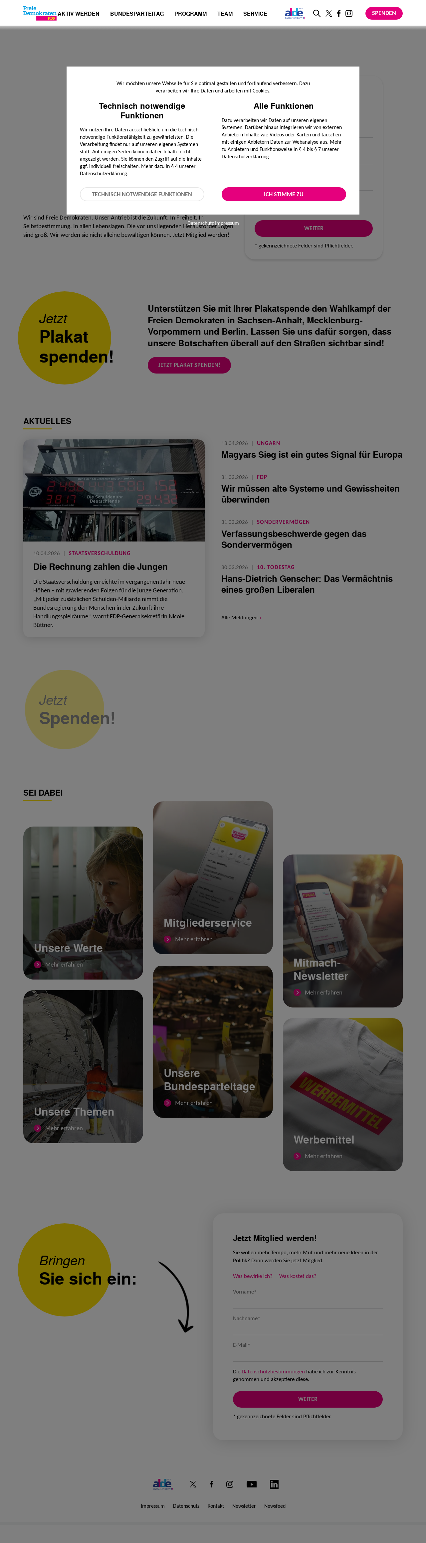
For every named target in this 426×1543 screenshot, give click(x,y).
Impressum (227, 223)
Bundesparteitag (137, 13)
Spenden (384, 13)
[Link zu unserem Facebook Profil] (338, 13)
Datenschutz (200, 223)
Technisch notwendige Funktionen (142, 194)
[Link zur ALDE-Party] (293, 13)
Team (225, 14)
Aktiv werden (79, 14)
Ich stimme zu (284, 194)
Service (255, 14)
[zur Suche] (316, 13)
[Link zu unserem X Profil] (328, 13)
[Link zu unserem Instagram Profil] (348, 13)
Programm (190, 14)
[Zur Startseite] (40, 13)
